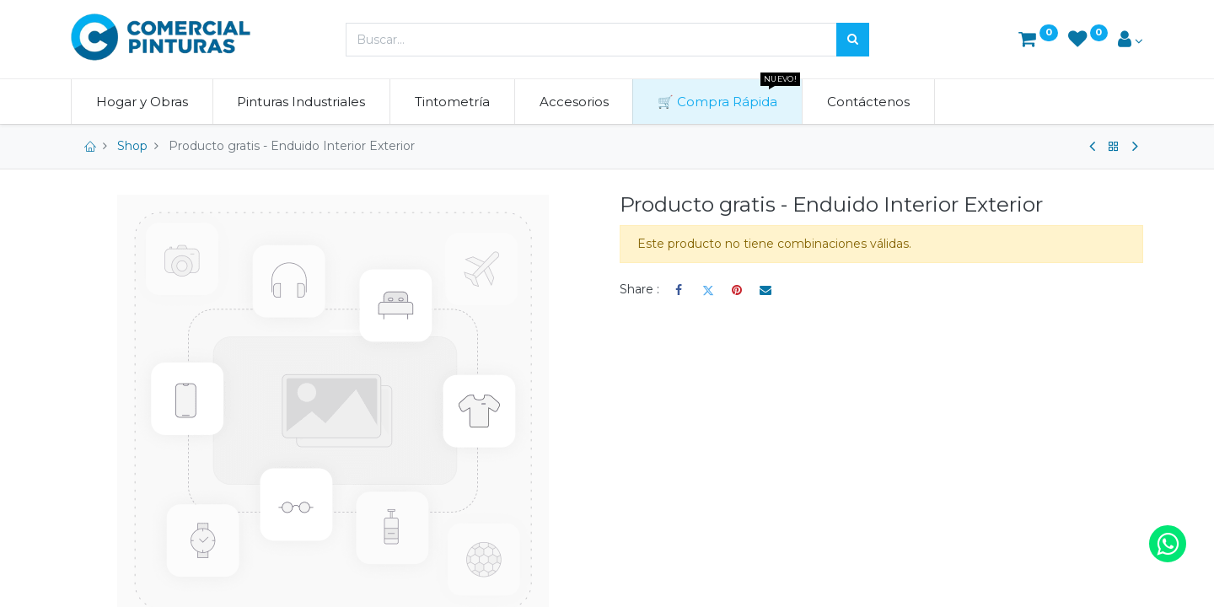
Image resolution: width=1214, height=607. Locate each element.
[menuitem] (142, 101)
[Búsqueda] (852, 39)
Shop (132, 145)
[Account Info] (1130, 41)
